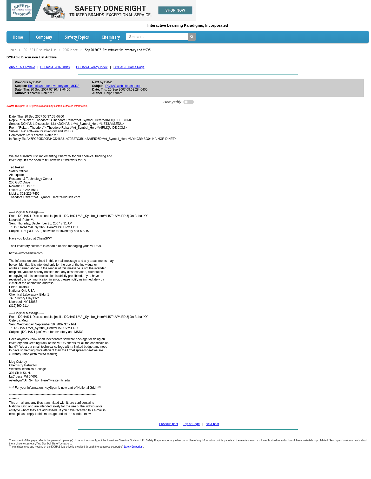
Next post (212, 424)
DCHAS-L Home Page (129, 67)
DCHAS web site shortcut (122, 86)
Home (18, 37)
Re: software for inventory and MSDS (54, 86)
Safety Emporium (133, 446)
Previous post (168, 424)
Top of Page (191, 424)
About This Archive (22, 67)
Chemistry (111, 38)
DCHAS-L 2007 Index (55, 67)
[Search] (192, 37)
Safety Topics (77, 38)
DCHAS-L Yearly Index (92, 67)
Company (44, 38)
